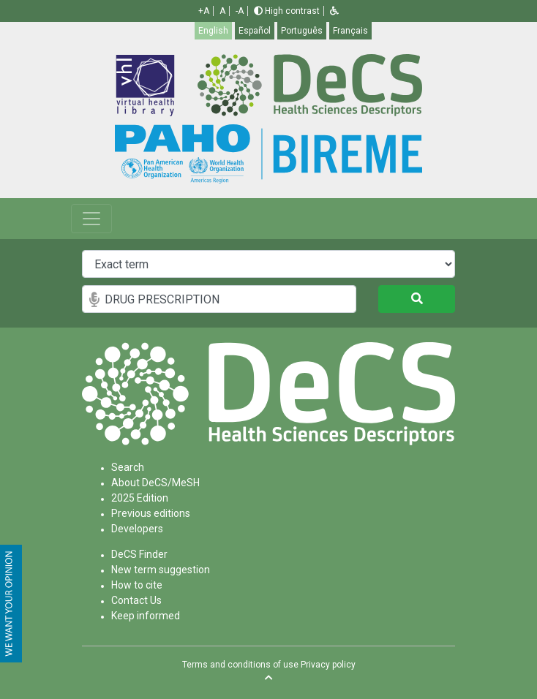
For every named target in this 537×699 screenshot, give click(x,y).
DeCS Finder (139, 554)
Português (302, 31)
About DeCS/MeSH (155, 482)
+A (203, 11)
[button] (334, 11)
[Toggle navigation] (91, 218)
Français (350, 31)
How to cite (136, 585)
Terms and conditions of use (240, 665)
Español (255, 31)
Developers (137, 528)
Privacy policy (328, 665)
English (213, 31)
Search (127, 467)
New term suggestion (160, 569)
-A (240, 11)
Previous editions (150, 513)
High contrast (287, 11)
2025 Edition (139, 498)
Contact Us (136, 600)
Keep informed (145, 615)
